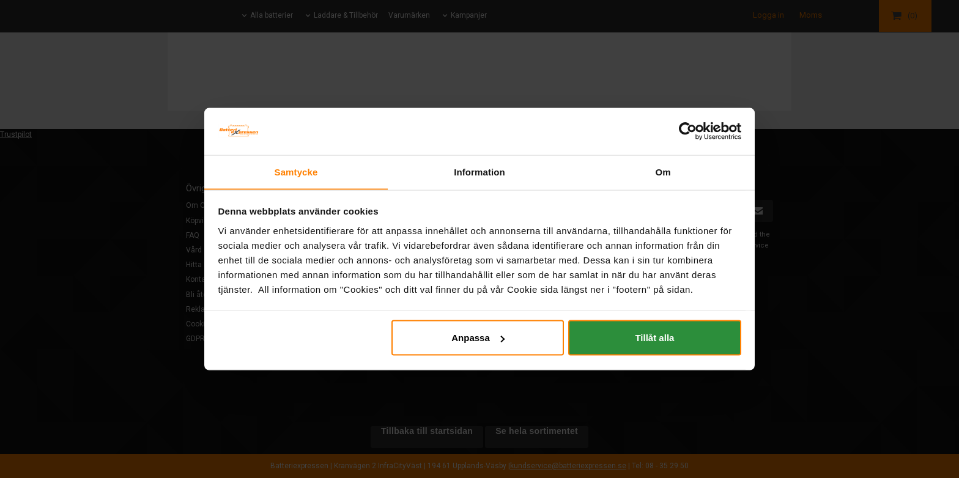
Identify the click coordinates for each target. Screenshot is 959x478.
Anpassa (478, 338)
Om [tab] (662, 171)
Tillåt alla (654, 338)
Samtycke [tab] (296, 171)
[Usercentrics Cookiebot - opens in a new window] (687, 131)
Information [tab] (479, 171)
